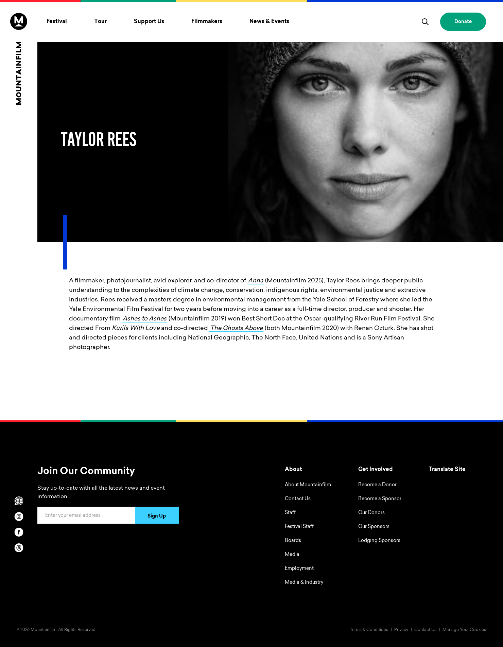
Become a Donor (377, 485)
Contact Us (298, 499)
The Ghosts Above (237, 329)
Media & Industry (304, 582)
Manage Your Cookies (464, 630)
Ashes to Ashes (145, 319)
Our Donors (371, 513)
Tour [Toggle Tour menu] (100, 21)
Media (292, 555)
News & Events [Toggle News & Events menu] (269, 21)
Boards (293, 541)
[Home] (18, 59)
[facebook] (18, 532)
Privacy (401, 630)
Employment (299, 568)
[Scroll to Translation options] (18, 500)
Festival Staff (299, 527)
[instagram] (18, 516)
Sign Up (157, 516)
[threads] (18, 547)
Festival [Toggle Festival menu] (57, 21)
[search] (425, 22)
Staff (290, 513)
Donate (463, 22)
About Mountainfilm (308, 485)
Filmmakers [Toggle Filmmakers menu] (206, 21)
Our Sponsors (373, 527)
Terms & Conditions (369, 630)
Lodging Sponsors (379, 541)
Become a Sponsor (379, 499)
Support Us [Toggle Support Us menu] (149, 21)
